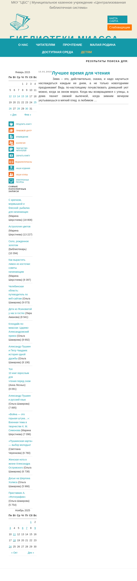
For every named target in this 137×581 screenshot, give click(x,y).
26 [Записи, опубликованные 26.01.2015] (10, 108)
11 (14, 534)
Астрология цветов (20, 226)
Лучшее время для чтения (81, 72)
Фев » (27, 114)
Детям (86, 52)
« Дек (13, 114)
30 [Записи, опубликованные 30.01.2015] (26, 108)
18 (14, 540)
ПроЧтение (72, 45)
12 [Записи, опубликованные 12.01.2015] (10, 96)
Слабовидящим (119, 27)
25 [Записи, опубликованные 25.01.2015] (35, 102)
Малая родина (103, 45)
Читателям (45, 45)
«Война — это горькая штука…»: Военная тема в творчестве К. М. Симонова (19, 422)
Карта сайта (113, 19)
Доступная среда (57, 52)
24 (10, 546)
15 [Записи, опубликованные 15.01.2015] (22, 96)
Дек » (31, 552)
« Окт (14, 552)
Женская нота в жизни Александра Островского (19, 463)
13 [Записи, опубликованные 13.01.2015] (14, 96)
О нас (23, 45)
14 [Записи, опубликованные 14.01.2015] (18, 96)
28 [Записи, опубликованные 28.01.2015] (18, 108)
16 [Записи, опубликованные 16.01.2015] (26, 96)
